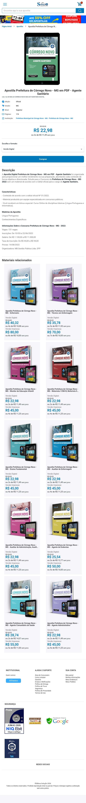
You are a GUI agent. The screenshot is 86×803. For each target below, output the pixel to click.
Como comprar (40, 677)
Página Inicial (7, 26)
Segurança (39, 688)
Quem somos (10, 675)
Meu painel (69, 675)
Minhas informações (73, 677)
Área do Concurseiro (42, 675)
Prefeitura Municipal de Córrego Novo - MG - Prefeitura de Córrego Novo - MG (44, 118)
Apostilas (20, 26)
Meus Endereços (71, 679)
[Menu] (5, 4)
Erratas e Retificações (42, 682)
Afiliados (13, 680)
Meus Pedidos (71, 682)
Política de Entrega (41, 684)
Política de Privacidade (43, 691)
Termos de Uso (40, 693)
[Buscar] (80, 10)
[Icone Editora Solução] (42, 4)
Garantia (38, 679)
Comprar (43, 159)
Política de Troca (41, 686)
